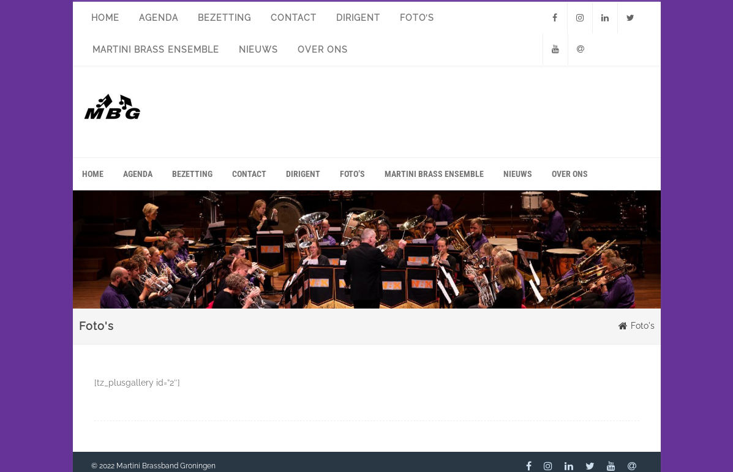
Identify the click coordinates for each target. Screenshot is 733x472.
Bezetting (224, 18)
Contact (294, 18)
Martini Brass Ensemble (155, 49)
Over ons (323, 49)
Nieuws (258, 49)
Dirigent (358, 18)
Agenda (158, 18)
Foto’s (417, 18)
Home (105, 18)
